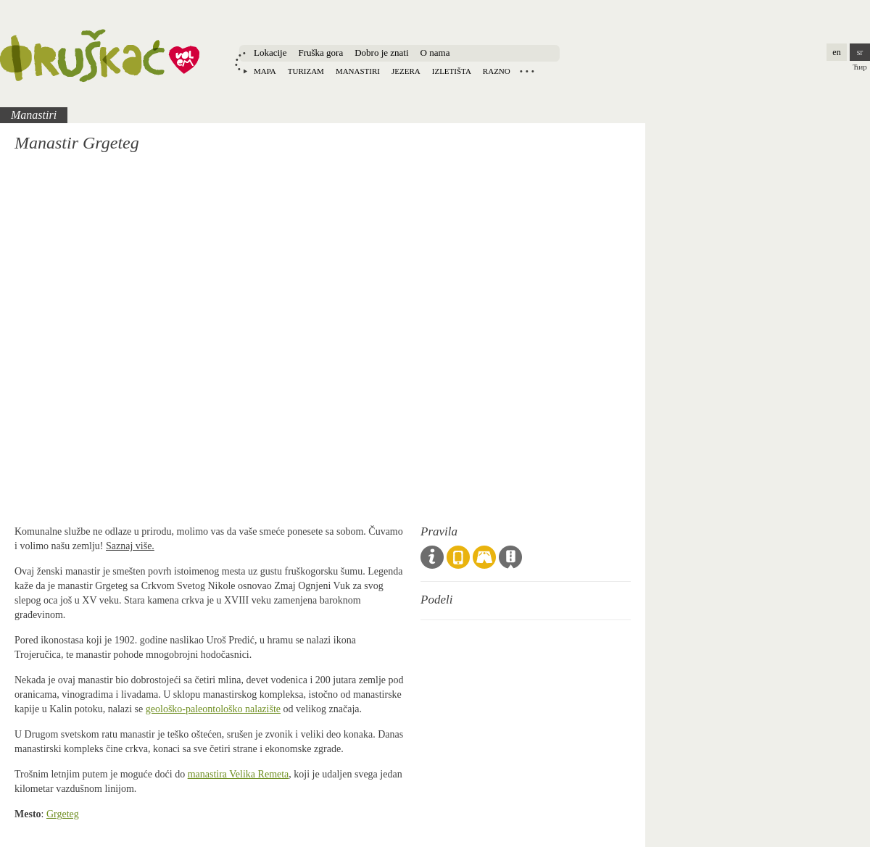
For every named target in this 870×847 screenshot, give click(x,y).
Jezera (406, 71)
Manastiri (358, 71)
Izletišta (451, 71)
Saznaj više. (130, 546)
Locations (527, 71)
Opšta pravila (432, 557)
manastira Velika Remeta (238, 774)
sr (860, 52)
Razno (496, 71)
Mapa (265, 71)
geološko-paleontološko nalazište (213, 709)
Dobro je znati (381, 52)
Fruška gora (320, 52)
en (836, 52)
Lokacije (270, 52)
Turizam (306, 71)
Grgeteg (62, 814)
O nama (435, 52)
